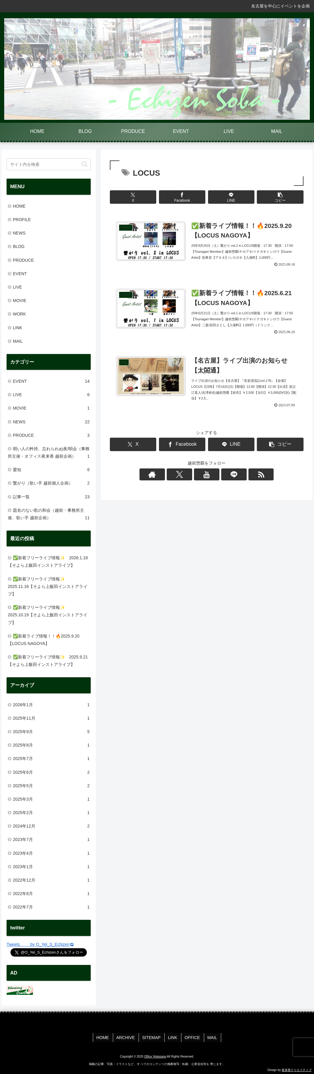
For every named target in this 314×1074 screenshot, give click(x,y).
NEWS (19, 233)
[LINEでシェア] (231, 197)
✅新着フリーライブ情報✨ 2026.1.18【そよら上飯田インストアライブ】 (48, 561)
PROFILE (22, 219)
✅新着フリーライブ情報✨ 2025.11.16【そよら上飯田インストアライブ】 (47, 586)
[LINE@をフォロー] (220, 478)
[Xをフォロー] (193, 478)
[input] (49, 164)
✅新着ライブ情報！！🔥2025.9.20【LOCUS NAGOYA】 (43, 640)
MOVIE (19, 300)
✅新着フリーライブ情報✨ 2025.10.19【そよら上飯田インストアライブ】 (47, 615)
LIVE (17, 287)
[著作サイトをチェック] (179, 478)
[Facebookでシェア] (182, 197)
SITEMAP (152, 1036)
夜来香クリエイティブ (297, 1068)
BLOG (19, 246)
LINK (17, 327)
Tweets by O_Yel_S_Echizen (40, 944)
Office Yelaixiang (155, 1055)
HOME (19, 206)
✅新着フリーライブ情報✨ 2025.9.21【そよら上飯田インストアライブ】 (48, 661)
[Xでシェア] (133, 197)
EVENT (20, 273)
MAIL (18, 341)
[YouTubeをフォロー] (207, 478)
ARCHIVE (127, 1036)
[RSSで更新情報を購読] (234, 478)
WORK (19, 314)
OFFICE (190, 1036)
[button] (280, 197)
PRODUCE (23, 260)
